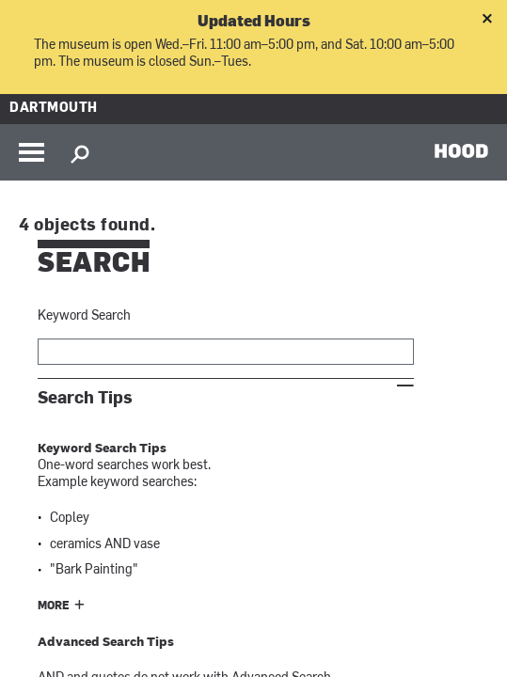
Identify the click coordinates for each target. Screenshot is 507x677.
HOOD (461, 150)
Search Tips (85, 398)
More (54, 606)
